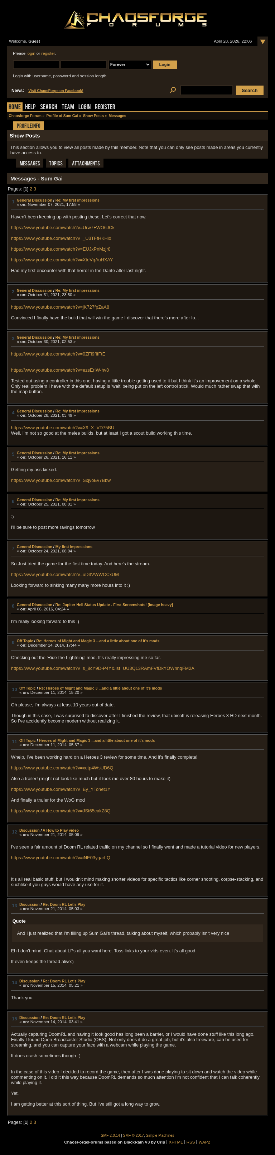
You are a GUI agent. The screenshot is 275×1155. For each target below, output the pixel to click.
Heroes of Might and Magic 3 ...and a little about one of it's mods (97, 740)
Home (15, 107)
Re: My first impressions (78, 200)
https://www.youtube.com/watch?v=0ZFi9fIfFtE (58, 354)
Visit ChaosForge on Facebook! (55, 91)
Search (48, 107)
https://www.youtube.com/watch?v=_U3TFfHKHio (61, 238)
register (48, 53)
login (30, 53)
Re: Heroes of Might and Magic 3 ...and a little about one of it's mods (97, 641)
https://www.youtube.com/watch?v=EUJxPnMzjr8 (61, 249)
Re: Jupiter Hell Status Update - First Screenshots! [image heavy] (114, 605)
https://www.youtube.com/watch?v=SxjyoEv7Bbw (61, 480)
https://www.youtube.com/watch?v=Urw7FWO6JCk (63, 227)
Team (68, 107)
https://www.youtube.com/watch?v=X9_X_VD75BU (62, 427)
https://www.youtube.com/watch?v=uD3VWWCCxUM (65, 574)
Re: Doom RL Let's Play (64, 904)
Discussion (29, 830)
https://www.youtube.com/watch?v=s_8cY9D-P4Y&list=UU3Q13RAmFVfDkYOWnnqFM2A (102, 668)
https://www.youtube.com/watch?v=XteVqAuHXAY (62, 259)
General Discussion (34, 200)
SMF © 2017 (133, 1135)
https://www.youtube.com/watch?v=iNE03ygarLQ (60, 857)
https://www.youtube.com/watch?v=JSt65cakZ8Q (61, 810)
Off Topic (25, 641)
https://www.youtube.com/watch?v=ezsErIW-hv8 (60, 370)
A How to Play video (61, 830)
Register (105, 107)
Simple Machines (160, 1135)
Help (30, 107)
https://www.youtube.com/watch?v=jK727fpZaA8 (60, 307)
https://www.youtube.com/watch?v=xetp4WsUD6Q (62, 767)
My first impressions (74, 547)
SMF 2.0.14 (110, 1135)
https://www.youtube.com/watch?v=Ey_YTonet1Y (61, 789)
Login (84, 107)
